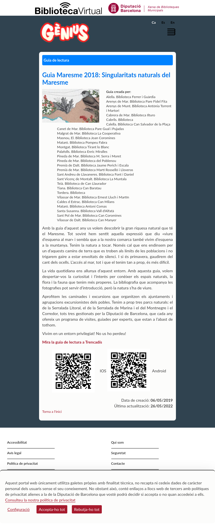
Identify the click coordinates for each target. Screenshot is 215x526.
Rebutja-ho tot (87, 509)
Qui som (117, 442)
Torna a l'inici (52, 411)
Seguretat (118, 453)
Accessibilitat (17, 442)
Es (163, 22)
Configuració (18, 509)
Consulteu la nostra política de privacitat (40, 499)
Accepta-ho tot (52, 509)
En (173, 22)
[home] (63, 32)
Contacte (118, 463)
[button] (172, 31)
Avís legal (14, 453)
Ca (154, 22)
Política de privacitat (22, 463)
